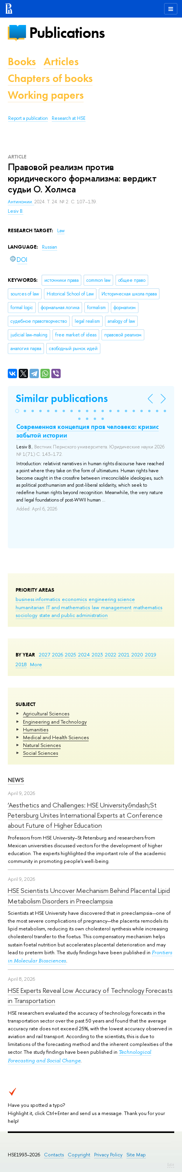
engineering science (112, 599)
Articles (61, 61)
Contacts (54, 1154)
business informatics (38, 599)
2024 (84, 654)
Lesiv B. (15, 211)
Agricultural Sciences (46, 713)
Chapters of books (50, 78)
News (16, 780)
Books (22, 61)
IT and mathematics (68, 607)
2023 (97, 654)
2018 (21, 664)
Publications (67, 33)
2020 (137, 654)
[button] (17, 411)
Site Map (136, 1154)
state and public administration (73, 615)
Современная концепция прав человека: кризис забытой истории (87, 430)
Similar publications (62, 398)
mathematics (147, 607)
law (95, 607)
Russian (49, 247)
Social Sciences (40, 752)
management (116, 607)
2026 (57, 654)
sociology (26, 615)
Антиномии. (21, 202)
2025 (70, 654)
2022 (110, 654)
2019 (150, 654)
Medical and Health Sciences (56, 737)
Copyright (79, 1154)
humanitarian (30, 607)
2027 (44, 654)
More (36, 664)
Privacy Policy (108, 1154)
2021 (124, 654)
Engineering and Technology (55, 721)
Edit (170, 1164)
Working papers (46, 95)
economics (74, 599)
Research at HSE (69, 118)
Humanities (35, 729)
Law (61, 231)
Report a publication (28, 118)
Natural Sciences (42, 745)
